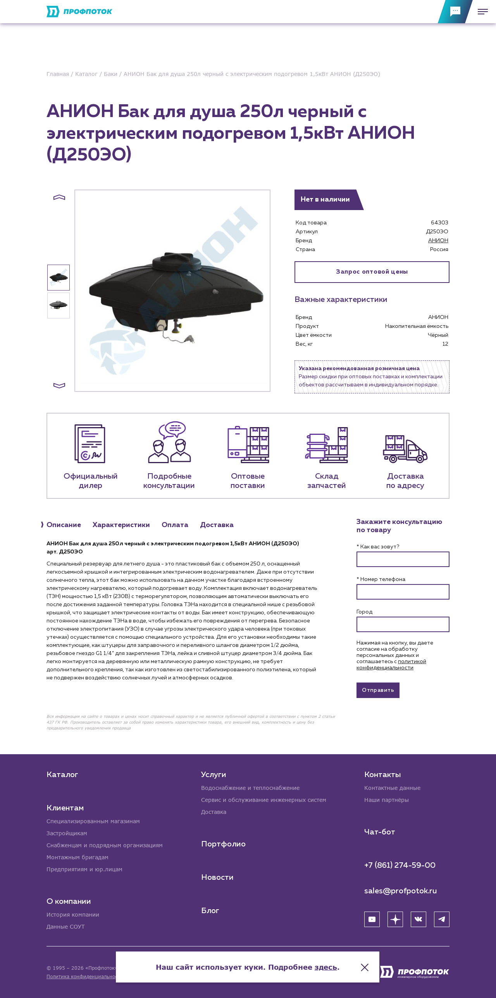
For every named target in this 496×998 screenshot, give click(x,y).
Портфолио (223, 844)
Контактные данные (392, 787)
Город (364, 612)
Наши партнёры (386, 799)
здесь (326, 967)
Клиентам (65, 808)
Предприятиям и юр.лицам (84, 869)
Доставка (213, 811)
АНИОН (438, 240)
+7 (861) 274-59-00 (400, 865)
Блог (210, 911)
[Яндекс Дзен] (395, 919)
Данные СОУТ (65, 926)
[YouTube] (372, 919)
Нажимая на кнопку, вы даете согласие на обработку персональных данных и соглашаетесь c (394, 655)
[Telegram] (442, 919)
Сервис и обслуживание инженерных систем (263, 799)
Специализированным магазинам (93, 821)
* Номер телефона (380, 579)
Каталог (62, 775)
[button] (59, 197)
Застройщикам (66, 833)
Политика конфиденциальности (84, 976)
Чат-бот (379, 832)
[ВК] (418, 919)
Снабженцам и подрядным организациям (104, 845)
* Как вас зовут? (377, 547)
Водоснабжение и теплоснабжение (250, 787)
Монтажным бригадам (77, 857)
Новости (217, 877)
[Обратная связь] (455, 11)
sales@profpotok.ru (400, 891)
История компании (72, 914)
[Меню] (480, 11)
